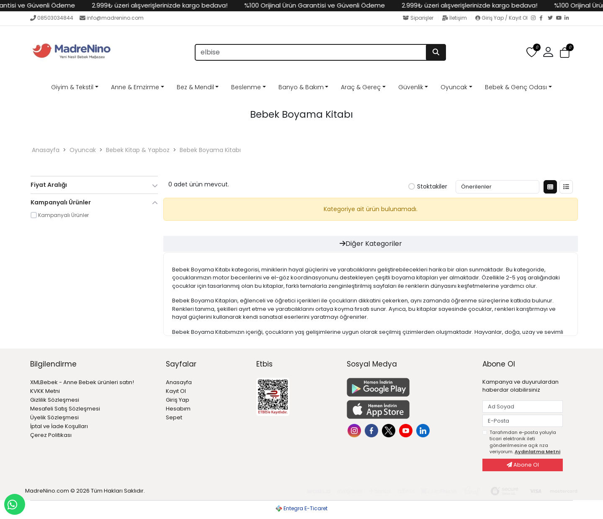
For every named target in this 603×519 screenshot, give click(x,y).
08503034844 (51, 17)
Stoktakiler (427, 186)
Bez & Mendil (195, 87)
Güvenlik (410, 87)
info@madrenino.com (112, 17)
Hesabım (178, 409)
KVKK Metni (45, 391)
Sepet (174, 417)
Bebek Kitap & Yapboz (138, 150)
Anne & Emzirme (135, 87)
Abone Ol (523, 465)
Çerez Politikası (51, 435)
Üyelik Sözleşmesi (54, 417)
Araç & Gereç (361, 87)
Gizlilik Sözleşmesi (54, 400)
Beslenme (246, 87)
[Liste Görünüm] (566, 187)
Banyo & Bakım (301, 87)
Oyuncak (454, 87)
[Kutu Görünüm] (550, 187)
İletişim (455, 17)
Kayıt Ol (176, 391)
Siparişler (419, 17)
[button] (548, 52)
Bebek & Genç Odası (516, 87)
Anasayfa (45, 150)
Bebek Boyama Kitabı (210, 150)
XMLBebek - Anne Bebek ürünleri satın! (82, 382)
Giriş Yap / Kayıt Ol (502, 17)
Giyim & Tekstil (72, 87)
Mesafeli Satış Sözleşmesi (65, 409)
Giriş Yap (177, 400)
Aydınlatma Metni (537, 451)
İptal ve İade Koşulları (59, 426)
